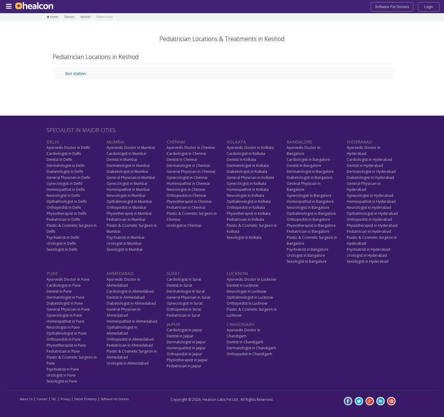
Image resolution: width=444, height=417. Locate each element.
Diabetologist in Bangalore (309, 177)
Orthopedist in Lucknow (247, 303)
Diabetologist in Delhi (65, 171)
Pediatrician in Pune (63, 351)
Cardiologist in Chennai (186, 153)
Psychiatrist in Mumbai (125, 237)
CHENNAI (176, 142)
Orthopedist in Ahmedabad (130, 339)
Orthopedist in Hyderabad (369, 219)
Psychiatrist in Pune (63, 369)
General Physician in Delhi (68, 177)
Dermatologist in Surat (186, 291)
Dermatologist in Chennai (188, 165)
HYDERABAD (359, 142)
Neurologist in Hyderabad (369, 207)
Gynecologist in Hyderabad (370, 195)
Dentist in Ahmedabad (126, 297)
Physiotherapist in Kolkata (248, 213)
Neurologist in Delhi (63, 195)
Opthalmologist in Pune (66, 333)
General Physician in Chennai (191, 171)
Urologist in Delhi (61, 243)
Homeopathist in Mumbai (128, 189)
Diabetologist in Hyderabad (370, 177)
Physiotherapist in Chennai (189, 201)
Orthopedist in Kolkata (246, 207)
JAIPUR (173, 324)
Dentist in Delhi (59, 159)
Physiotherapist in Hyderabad (372, 225)
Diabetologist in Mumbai (127, 171)
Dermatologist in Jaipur (186, 342)
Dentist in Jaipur (180, 336)
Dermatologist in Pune (65, 297)
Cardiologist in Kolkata (246, 153)
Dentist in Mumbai (122, 159)
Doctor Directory (85, 399)
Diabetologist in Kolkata (247, 171)
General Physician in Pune (68, 309)
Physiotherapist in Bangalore (311, 225)
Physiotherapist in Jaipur (187, 359)
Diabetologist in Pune (65, 303)
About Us (26, 399)
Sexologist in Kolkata (244, 237)
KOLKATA (236, 142)
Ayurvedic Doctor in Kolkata (250, 147)
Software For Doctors (392, 7)
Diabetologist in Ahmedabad (131, 303)
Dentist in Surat (179, 285)
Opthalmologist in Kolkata (249, 201)
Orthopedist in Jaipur (184, 353)
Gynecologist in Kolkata (246, 183)
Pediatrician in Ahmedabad (130, 345)
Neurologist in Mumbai (126, 195)
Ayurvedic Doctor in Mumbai (131, 147)
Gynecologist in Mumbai (127, 183)
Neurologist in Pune (63, 327)
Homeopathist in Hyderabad (371, 201)
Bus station (75, 73)
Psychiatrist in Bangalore (307, 249)
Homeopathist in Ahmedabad (132, 321)
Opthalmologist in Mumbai (129, 201)
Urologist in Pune (61, 375)
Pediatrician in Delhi (63, 219)
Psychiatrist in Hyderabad (368, 249)
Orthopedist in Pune (64, 339)
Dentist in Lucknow (242, 285)
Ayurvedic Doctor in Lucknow (251, 279)
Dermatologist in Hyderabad (371, 171)
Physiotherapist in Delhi (66, 213)
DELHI (53, 142)
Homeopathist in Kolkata (248, 189)
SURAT (173, 273)
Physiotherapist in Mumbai (129, 213)
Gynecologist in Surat (184, 303)
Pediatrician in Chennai (186, 207)
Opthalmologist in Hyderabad (372, 213)
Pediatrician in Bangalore (308, 231)
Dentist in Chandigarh (245, 342)
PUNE (52, 273)
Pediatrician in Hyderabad (369, 231)
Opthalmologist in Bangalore (311, 213)
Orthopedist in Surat (184, 309)
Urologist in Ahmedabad (128, 363)
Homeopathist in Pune (65, 321)
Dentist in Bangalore (304, 165)
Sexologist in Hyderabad (367, 261)
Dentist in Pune (59, 291)
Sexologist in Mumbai (125, 249)
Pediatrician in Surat (183, 315)
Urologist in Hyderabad (367, 255)
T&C (54, 399)
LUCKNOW (237, 273)
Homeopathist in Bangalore (310, 201)
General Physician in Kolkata (250, 177)
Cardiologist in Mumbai (126, 153)
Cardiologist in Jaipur (184, 330)
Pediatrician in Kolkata (245, 219)
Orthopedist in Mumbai (126, 207)
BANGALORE (299, 142)
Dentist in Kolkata (241, 159)
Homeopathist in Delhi (66, 189)
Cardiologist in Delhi (64, 153)
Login (428, 7)
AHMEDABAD (120, 273)
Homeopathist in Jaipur (186, 347)
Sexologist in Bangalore (307, 261)
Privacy (65, 399)
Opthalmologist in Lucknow (250, 297)
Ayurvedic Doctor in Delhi (68, 147)
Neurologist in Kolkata (245, 195)
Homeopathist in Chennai (188, 183)
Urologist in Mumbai (124, 243)
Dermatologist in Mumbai (128, 165)
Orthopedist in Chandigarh (249, 353)
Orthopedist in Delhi (64, 207)
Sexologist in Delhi (62, 249)
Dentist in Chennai (182, 159)
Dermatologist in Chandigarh (251, 347)
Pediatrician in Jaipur (184, 365)
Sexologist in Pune (62, 381)
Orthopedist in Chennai (186, 195)
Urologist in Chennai (184, 225)
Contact (42, 399)
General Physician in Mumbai (131, 177)
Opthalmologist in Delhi (67, 201)
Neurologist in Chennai (186, 189)
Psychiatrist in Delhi (63, 237)
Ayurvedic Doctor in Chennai (191, 147)
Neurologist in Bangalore (308, 207)
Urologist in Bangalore (306, 255)
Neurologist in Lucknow (246, 291)
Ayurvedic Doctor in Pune (68, 279)
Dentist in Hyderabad (365, 165)
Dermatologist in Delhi (66, 165)
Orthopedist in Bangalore (308, 219)
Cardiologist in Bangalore (308, 159)
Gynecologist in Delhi (64, 183)
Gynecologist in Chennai (187, 177)
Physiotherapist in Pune (66, 345)
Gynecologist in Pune (64, 315)
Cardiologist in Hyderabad (369, 159)
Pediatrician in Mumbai (126, 219)
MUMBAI (115, 142)
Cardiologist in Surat (184, 279)
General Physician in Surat (188, 297)
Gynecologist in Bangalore (309, 195)
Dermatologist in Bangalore (310, 171)
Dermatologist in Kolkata (248, 165)
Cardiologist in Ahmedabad (130, 291)
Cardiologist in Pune (64, 285)
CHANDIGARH (240, 324)
